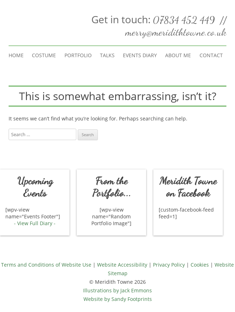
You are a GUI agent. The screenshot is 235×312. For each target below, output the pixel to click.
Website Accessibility (122, 264)
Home (16, 55)
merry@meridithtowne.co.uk (175, 32)
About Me (178, 55)
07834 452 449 (184, 20)
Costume (44, 55)
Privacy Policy (169, 264)
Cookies (200, 264)
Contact (211, 55)
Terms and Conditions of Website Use (46, 264)
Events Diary (140, 55)
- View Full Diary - (35, 223)
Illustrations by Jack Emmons (117, 290)
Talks (107, 55)
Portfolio (78, 55)
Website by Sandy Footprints (117, 299)
